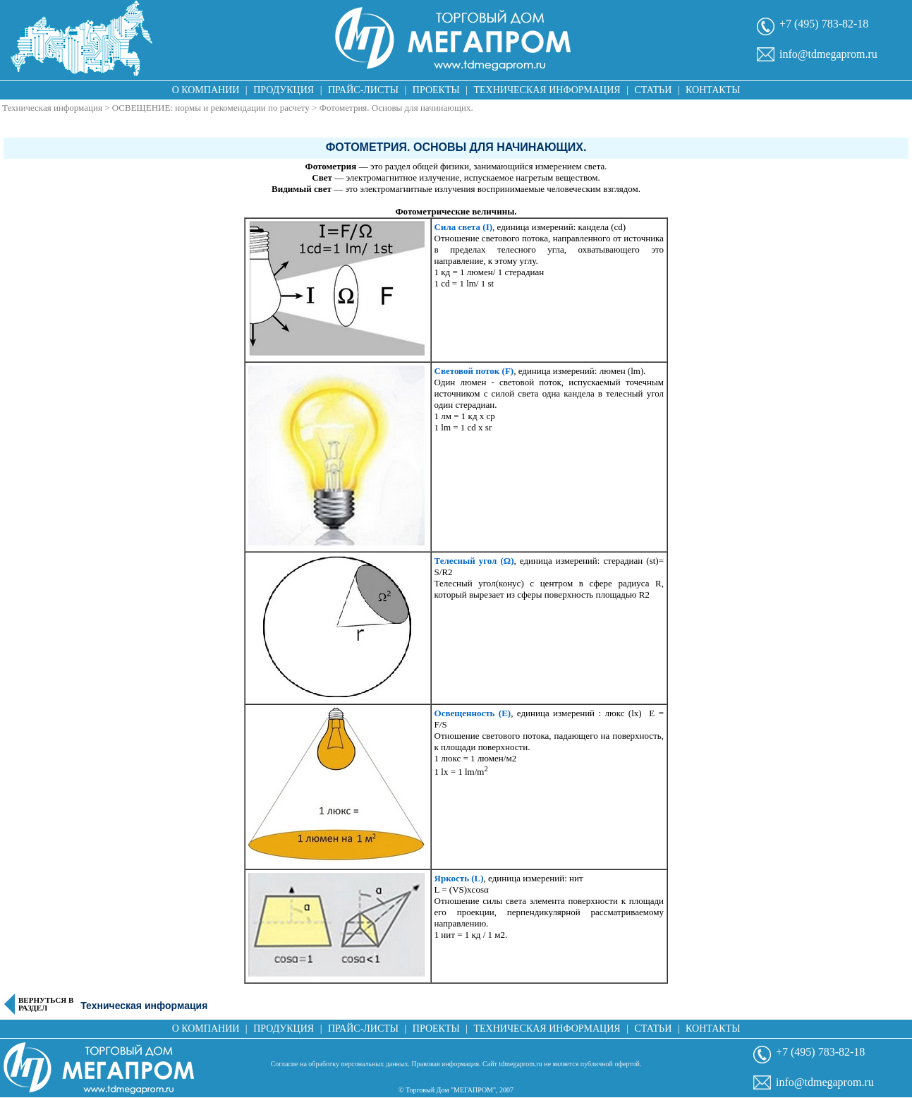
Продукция (283, 90)
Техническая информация (546, 90)
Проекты (436, 90)
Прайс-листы (363, 90)
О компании (206, 90)
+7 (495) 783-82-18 (823, 24)
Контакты (713, 90)
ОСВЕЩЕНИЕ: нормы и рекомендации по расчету (212, 107)
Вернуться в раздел (45, 1004)
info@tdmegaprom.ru (828, 54)
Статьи (652, 90)
